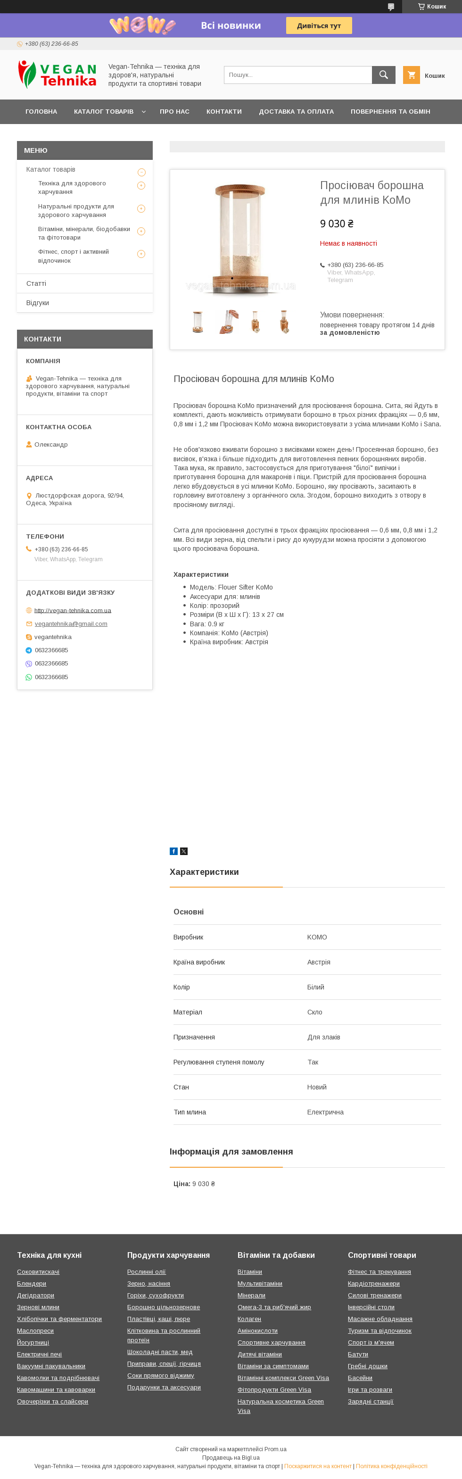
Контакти (224, 111)
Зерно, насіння (148, 1283)
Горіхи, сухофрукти (155, 1295)
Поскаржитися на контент (318, 1466)
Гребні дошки (368, 1366)
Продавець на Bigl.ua (231, 1457)
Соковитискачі (38, 1271)
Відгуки (37, 303)
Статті (36, 283)
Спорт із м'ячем (371, 1342)
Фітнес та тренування (379, 1271)
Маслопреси (35, 1330)
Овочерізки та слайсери (52, 1401)
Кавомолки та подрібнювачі (58, 1377)
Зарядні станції (371, 1401)
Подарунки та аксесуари (164, 1387)
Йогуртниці (33, 1342)
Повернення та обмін (390, 111)
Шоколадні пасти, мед (160, 1351)
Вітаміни (250, 1271)
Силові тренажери (375, 1295)
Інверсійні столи (371, 1307)
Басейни (360, 1377)
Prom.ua (275, 1449)
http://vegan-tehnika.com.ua (72, 610)
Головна (41, 111)
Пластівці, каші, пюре (158, 1318)
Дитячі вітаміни (260, 1354)
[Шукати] (384, 75)
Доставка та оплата (296, 111)
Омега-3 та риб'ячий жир (274, 1307)
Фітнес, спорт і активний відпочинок (73, 256)
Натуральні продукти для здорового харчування (76, 210)
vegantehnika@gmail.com (71, 623)
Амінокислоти (258, 1330)
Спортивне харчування (271, 1342)
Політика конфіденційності (392, 1466)
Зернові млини (38, 1307)
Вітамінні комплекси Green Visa (283, 1377)
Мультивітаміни (260, 1283)
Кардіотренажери (374, 1283)
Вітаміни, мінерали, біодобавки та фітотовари (84, 233)
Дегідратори (35, 1295)
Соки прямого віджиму (160, 1375)
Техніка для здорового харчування (72, 187)
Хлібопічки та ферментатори (59, 1318)
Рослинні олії (146, 1271)
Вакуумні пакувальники (51, 1366)
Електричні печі (39, 1354)
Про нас (175, 111)
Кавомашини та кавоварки (56, 1389)
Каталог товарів (103, 111)
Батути (358, 1354)
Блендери (31, 1283)
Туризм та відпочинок (380, 1330)
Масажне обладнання (380, 1318)
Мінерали (251, 1295)
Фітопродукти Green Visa (274, 1389)
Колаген (249, 1318)
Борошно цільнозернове (163, 1307)
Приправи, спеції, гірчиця (164, 1363)
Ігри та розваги (370, 1389)
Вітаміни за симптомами (273, 1366)
